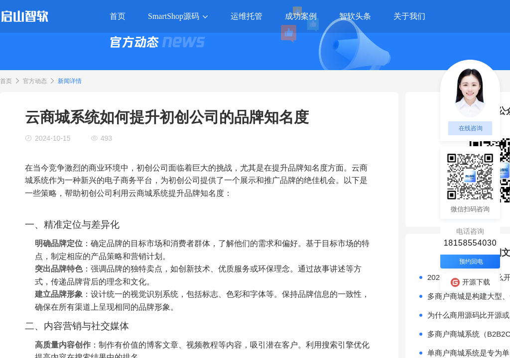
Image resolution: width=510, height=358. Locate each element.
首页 (6, 81)
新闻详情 (70, 81)
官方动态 (35, 81)
